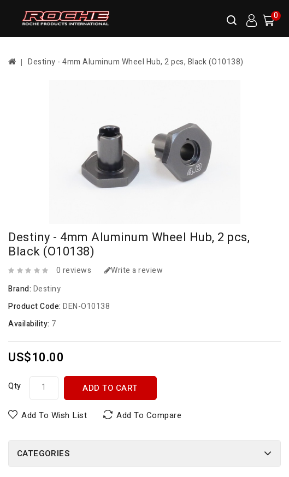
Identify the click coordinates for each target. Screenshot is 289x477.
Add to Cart (110, 388)
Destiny (47, 289)
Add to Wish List (54, 415)
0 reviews (74, 270)
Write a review (133, 270)
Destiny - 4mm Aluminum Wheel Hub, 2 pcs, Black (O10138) (136, 62)
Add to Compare (148, 415)
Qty (14, 386)
